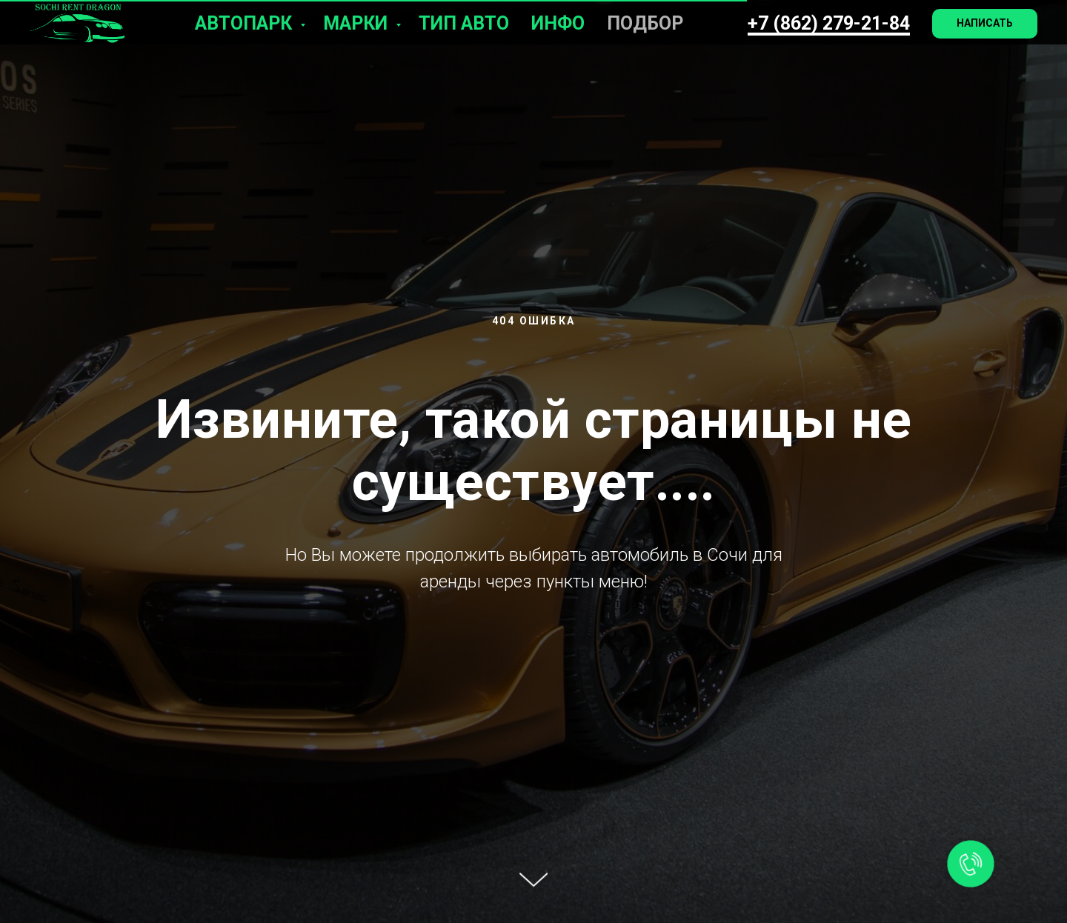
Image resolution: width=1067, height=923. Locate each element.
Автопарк (245, 23)
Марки (357, 23)
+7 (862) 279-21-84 (829, 23)
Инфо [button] (558, 23)
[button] (984, 24)
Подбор (645, 23)
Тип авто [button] (464, 23)
